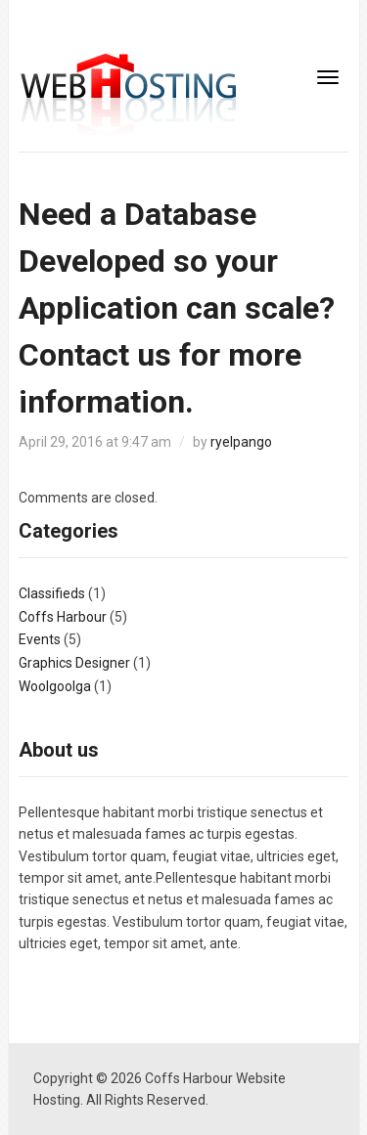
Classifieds (52, 593)
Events (40, 639)
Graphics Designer (74, 663)
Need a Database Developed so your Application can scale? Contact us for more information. (177, 308)
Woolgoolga (55, 686)
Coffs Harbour (63, 617)
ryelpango (241, 442)
